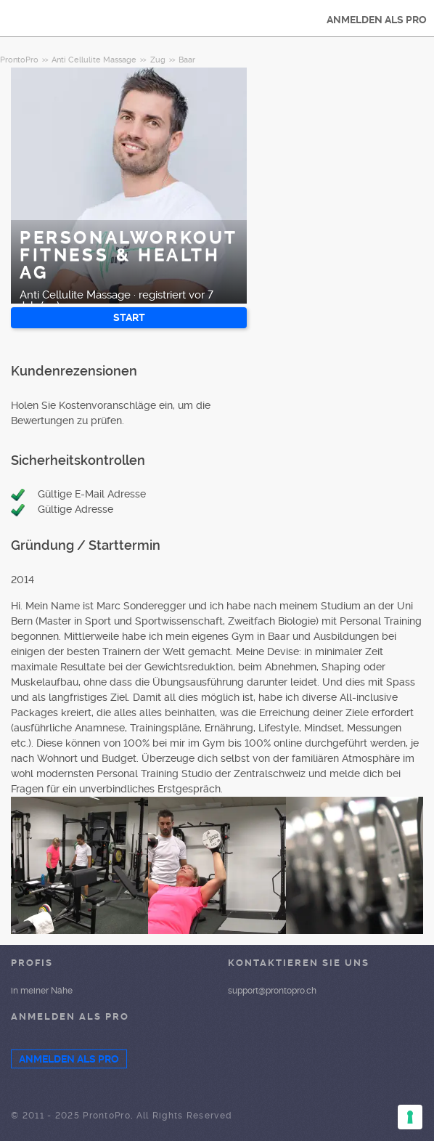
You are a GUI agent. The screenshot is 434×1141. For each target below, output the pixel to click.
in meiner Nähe (42, 991)
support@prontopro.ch (272, 991)
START (129, 317)
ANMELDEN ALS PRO (377, 19)
